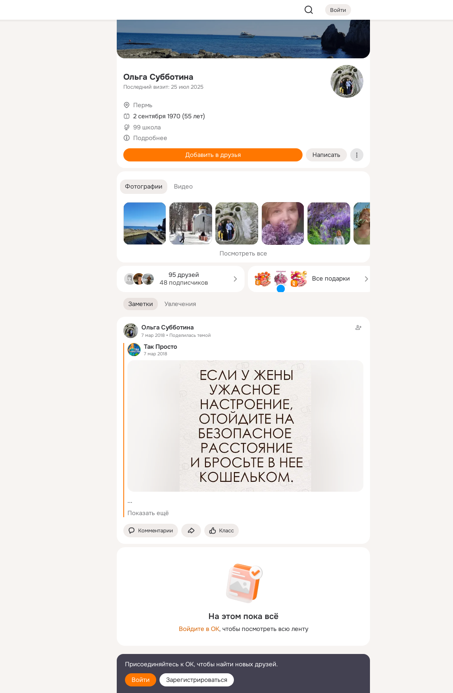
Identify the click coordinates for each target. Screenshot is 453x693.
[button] (143, 187)
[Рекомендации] (56, 148)
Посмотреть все (243, 253)
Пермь (143, 105)
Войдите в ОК (199, 629)
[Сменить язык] (56, 647)
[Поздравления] (56, 112)
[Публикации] (20, 76)
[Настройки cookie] (56, 682)
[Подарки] (20, 112)
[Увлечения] (56, 39)
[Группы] (92, 39)
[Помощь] (20, 148)
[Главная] (20, 39)
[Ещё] (56, 629)
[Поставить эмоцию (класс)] (221, 530)
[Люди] (56, 76)
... (129, 501)
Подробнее (150, 138)
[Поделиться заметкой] (191, 530)
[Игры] (92, 112)
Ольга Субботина (158, 77)
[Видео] (92, 76)
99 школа (147, 127)
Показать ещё (148, 513)
